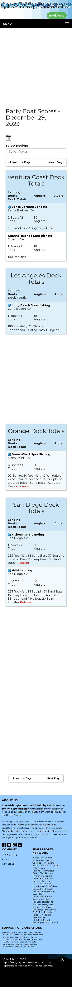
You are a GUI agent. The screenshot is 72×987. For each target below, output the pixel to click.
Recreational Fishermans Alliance (18, 946)
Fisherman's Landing (28, 534)
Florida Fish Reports (42, 873)
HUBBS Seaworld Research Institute (19, 942)
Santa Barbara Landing (29, 207)
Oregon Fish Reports (42, 907)
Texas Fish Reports (41, 915)
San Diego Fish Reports (44, 909)
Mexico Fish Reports (42, 889)
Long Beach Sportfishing (31, 305)
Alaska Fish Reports (42, 857)
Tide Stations (39, 917)
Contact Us (8, 863)
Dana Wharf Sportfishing (31, 454)
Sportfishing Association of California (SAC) (22, 932)
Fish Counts (38, 868)
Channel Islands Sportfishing (30, 236)
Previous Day (19, 162)
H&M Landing (22, 570)
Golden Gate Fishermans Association (19, 944)
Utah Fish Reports (41, 920)
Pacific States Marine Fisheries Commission (22, 934)
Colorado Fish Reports (43, 863)
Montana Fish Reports (43, 891)
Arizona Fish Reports (43, 860)
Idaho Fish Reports (41, 883)
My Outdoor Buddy (42, 896)
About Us (7, 859)
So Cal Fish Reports (42, 912)
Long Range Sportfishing (45, 886)
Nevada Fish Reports (42, 899)
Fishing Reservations (43, 870)
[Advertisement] (36, 66)
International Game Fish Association (19, 937)
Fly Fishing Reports (42, 876)
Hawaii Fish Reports (42, 878)
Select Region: (17, 145)
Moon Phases (39, 894)
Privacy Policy (10, 854)
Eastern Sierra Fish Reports (46, 865)
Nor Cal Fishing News (43, 904)
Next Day (56, 162)
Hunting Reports (41, 881)
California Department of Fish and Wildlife (22, 939)
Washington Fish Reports (45, 922)
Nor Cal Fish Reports (42, 901)
